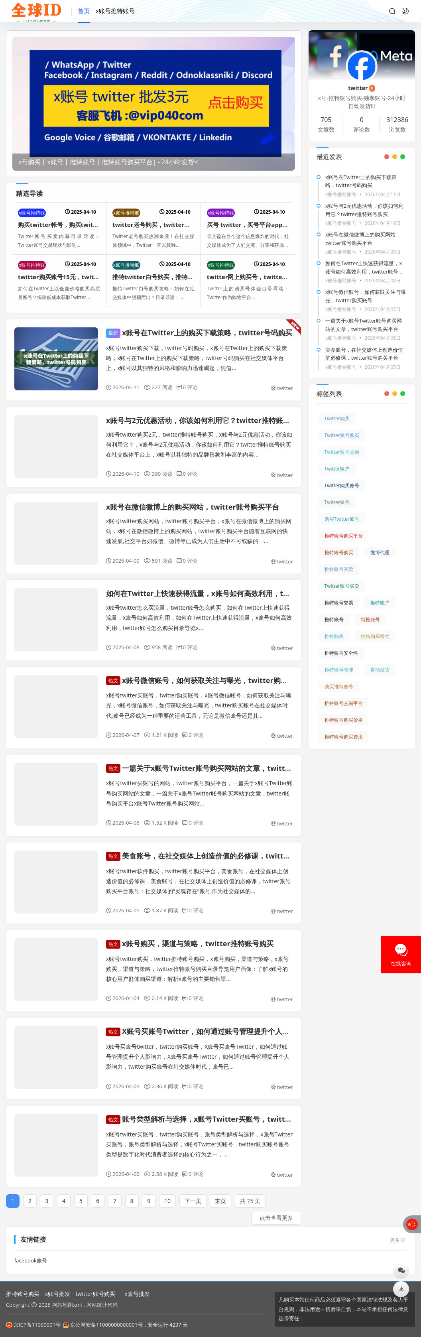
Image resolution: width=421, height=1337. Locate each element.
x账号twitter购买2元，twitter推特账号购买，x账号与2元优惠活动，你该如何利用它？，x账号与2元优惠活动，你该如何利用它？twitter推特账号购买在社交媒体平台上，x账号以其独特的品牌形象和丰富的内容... (199, 444)
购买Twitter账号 (342, 511)
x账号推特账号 (115, 11)
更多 (397, 1232)
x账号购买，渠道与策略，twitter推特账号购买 (189, 935)
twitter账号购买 (95, 1294)
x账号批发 (57, 1294)
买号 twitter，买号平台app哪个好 (254, 224)
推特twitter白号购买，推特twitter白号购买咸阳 (178, 277)
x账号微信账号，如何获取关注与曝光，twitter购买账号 (204, 672)
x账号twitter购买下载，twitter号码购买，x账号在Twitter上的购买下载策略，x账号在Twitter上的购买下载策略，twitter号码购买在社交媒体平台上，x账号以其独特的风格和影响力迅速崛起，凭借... (196, 358)
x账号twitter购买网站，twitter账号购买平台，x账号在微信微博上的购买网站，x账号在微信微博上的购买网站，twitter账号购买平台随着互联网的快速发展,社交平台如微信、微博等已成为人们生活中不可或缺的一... (198, 531)
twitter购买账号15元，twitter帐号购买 (72, 277)
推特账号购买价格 (344, 712)
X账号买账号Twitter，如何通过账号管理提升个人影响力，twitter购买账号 (235, 1023)
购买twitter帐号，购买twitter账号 (66, 224)
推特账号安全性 (341, 645)
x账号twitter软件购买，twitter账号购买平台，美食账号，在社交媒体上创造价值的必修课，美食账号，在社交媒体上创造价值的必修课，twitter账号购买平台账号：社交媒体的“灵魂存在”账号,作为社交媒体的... (198, 873)
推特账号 (334, 611)
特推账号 (370, 611)
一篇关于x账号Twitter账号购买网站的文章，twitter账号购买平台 (220, 760)
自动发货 (380, 661)
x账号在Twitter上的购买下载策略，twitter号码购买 (199, 332)
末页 (220, 1193)
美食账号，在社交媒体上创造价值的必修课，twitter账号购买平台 (220, 848)
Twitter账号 (337, 494)
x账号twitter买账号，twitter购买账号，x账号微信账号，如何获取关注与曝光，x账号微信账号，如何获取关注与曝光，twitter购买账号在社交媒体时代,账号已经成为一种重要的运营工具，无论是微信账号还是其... (198, 697)
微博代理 (380, 544)
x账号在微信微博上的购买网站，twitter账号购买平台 (192, 507)
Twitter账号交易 (342, 444)
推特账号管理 (339, 661)
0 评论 (187, 387)
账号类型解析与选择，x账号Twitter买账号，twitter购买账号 (213, 1111)
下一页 (193, 1193)
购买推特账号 (339, 678)
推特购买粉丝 (375, 628)
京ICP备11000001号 (33, 1324)
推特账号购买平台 (344, 527)
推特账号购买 (339, 544)
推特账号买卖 (339, 561)
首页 (84, 11)
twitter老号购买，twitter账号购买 (160, 224)
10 (167, 1193)
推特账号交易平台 (344, 695)
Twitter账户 (337, 460)
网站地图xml (67, 1304)
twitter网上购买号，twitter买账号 (255, 277)
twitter (282, 388)
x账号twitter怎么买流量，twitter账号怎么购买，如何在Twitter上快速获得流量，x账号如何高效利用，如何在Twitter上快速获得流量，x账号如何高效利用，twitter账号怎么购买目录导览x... (199, 617)
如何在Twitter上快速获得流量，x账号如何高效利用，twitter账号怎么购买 (227, 593)
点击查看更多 (276, 1210)
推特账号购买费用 (344, 728)
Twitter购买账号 (342, 477)
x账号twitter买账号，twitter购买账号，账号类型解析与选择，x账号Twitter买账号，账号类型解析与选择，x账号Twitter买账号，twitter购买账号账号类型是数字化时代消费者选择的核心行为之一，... (199, 1136)
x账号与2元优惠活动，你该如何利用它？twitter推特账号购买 (205, 420)
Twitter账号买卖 (342, 578)
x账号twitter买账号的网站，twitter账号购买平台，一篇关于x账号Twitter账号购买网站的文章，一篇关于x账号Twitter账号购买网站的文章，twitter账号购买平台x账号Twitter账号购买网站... (199, 785)
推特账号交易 (339, 594)
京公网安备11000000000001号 (103, 1324)
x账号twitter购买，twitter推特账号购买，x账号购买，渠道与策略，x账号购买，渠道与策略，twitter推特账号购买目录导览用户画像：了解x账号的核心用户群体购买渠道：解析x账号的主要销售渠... (197, 961)
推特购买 (334, 628)
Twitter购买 (337, 410)
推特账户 (380, 594)
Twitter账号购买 (342, 427)
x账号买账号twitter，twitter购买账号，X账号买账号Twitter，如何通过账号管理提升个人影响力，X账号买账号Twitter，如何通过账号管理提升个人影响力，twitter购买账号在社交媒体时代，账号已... (197, 1048)
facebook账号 (30, 1252)
